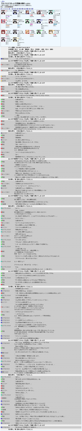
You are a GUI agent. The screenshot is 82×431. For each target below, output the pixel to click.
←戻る (2, 1)
